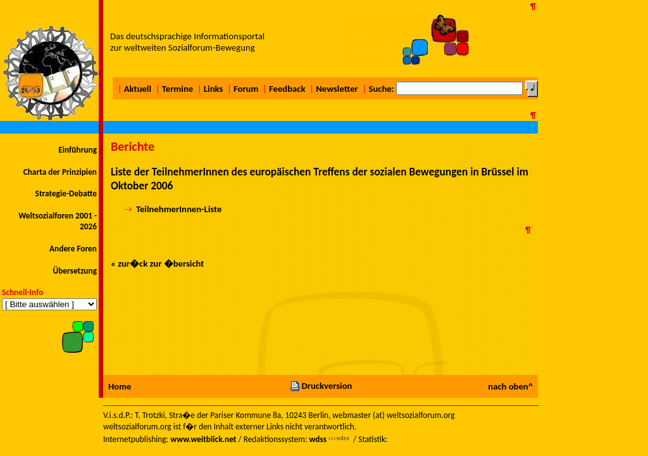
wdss (318, 439)
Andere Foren (73, 248)
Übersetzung (75, 270)
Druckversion (320, 385)
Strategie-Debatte (66, 193)
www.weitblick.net (203, 439)
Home (119, 386)
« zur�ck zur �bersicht (157, 263)
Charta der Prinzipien (60, 172)
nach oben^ (510, 386)
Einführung (77, 149)
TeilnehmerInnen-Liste (178, 209)
